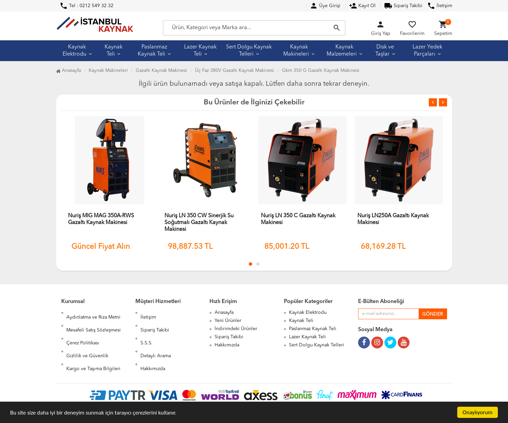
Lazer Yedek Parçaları (427, 50)
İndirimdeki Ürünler (236, 328)
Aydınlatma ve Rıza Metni (93, 312)
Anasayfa (68, 70)
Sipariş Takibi (403, 5)
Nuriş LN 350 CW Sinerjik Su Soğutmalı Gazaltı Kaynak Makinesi (199, 222)
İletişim (439, 5)
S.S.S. (146, 328)
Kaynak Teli (114, 50)
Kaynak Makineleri (296, 50)
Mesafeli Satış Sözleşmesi (93, 320)
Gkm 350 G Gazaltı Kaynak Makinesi (320, 70)
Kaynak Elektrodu (74, 50)
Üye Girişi (325, 5)
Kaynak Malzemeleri (342, 50)
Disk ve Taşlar (384, 50)
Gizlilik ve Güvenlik (87, 337)
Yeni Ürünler (228, 320)
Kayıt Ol (362, 5)
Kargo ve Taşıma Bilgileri (93, 345)
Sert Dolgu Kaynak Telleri (249, 50)
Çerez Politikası (82, 328)
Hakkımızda (152, 345)
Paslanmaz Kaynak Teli (152, 50)
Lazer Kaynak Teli (200, 50)
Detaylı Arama (155, 337)
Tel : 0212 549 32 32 (86, 5)
